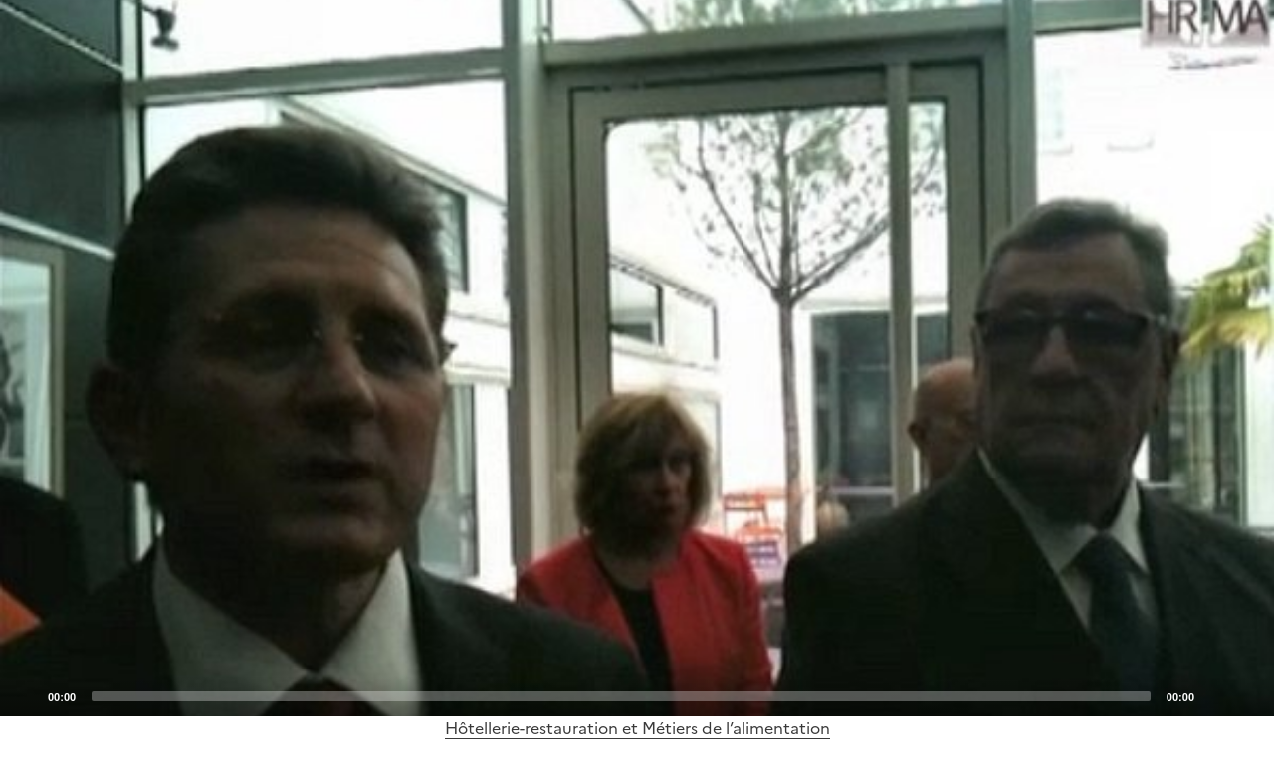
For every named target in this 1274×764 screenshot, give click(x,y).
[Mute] (1215, 695)
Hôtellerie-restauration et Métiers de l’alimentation (637, 728)
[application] (637, 358)
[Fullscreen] (1247, 695)
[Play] (637, 358)
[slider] (621, 696)
